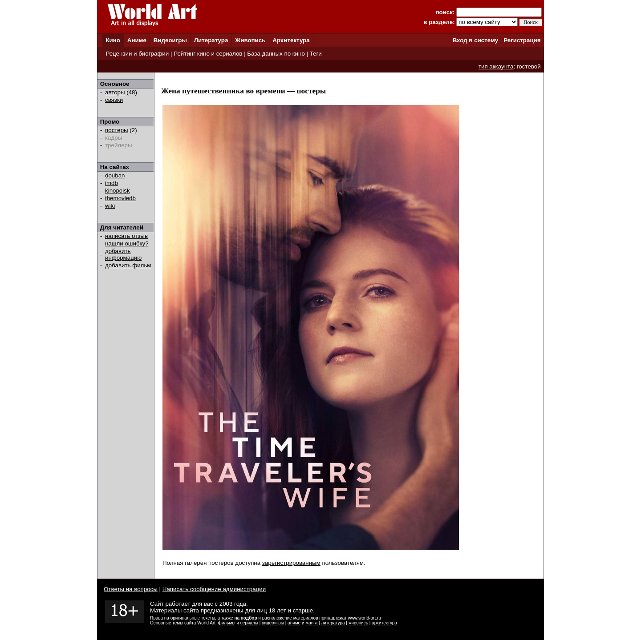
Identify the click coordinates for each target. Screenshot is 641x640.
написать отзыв (126, 236)
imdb (111, 183)
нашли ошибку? (127, 243)
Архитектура (290, 40)
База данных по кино (275, 53)
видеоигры (273, 622)
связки (114, 100)
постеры (116, 130)
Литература (211, 40)
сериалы (249, 622)
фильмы (226, 622)
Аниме (136, 40)
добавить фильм (128, 265)
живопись (358, 622)
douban (115, 175)
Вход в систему (475, 40)
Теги (316, 53)
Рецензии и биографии (137, 53)
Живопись (250, 40)
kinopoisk (117, 190)
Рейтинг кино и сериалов (208, 53)
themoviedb (120, 198)
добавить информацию (123, 254)
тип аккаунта (496, 66)
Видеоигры (170, 40)
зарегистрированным (291, 562)
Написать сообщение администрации (214, 589)
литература (333, 622)
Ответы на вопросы (131, 589)
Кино (112, 40)
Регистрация (521, 40)
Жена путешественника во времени (223, 91)
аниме (294, 622)
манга (311, 622)
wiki (110, 205)
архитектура (384, 622)
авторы (115, 92)
